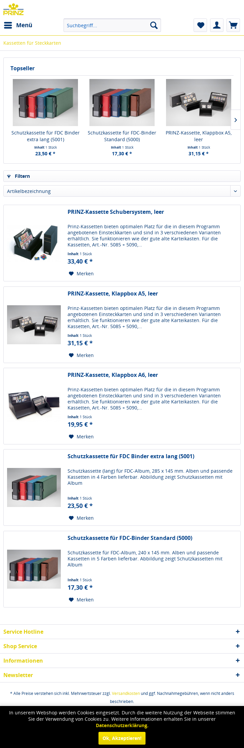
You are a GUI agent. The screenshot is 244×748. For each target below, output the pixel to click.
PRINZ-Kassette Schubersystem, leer (116, 211)
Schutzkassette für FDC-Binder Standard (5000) (122, 136)
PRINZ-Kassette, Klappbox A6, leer (113, 375)
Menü (18, 24)
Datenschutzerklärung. (122, 725)
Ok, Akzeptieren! (122, 738)
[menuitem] (18, 25)
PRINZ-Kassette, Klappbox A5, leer (199, 136)
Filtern (18, 176)
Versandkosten (126, 693)
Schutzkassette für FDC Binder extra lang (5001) (45, 136)
